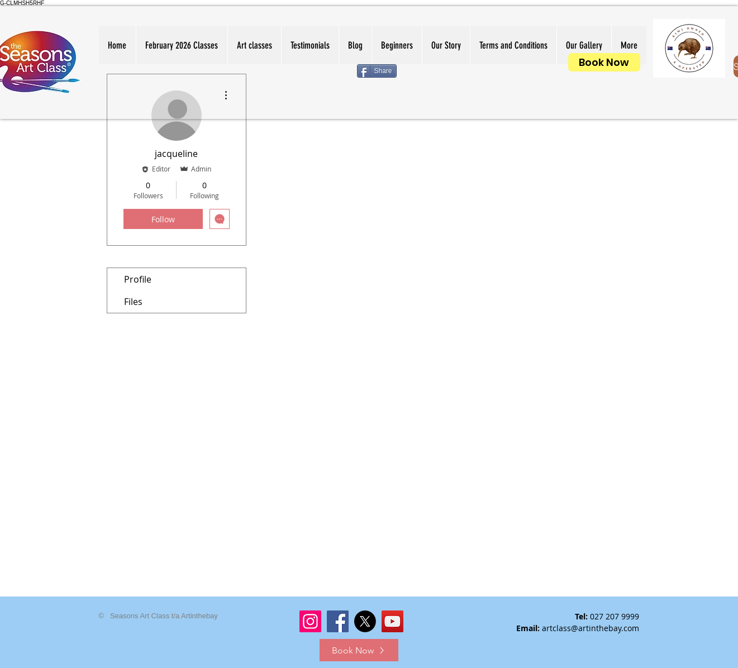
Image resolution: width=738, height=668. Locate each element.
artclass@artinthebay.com (590, 628)
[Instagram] (310, 621)
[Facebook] (338, 621)
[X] (365, 621)
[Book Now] (604, 62)
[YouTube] (392, 621)
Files (133, 301)
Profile (137, 279)
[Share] (377, 71)
